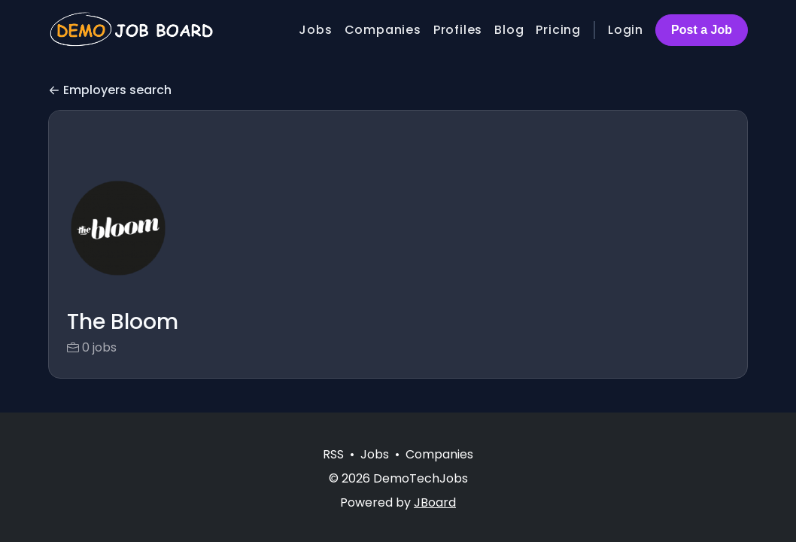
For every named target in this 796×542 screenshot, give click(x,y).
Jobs (315, 29)
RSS (333, 454)
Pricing (558, 29)
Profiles (457, 29)
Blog (509, 29)
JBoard (435, 502)
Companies (383, 29)
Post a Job (701, 29)
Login (625, 29)
